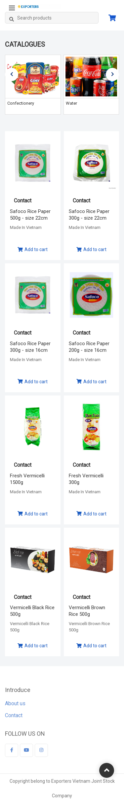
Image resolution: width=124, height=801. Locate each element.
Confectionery (20, 103)
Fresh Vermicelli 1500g (27, 479)
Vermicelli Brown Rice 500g (87, 611)
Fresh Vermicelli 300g (86, 479)
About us (15, 705)
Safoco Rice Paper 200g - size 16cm (89, 347)
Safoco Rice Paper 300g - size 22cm (89, 214)
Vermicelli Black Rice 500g (32, 611)
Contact (13, 717)
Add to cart (33, 249)
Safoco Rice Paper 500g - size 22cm (30, 214)
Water (71, 103)
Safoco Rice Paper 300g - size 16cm (30, 347)
